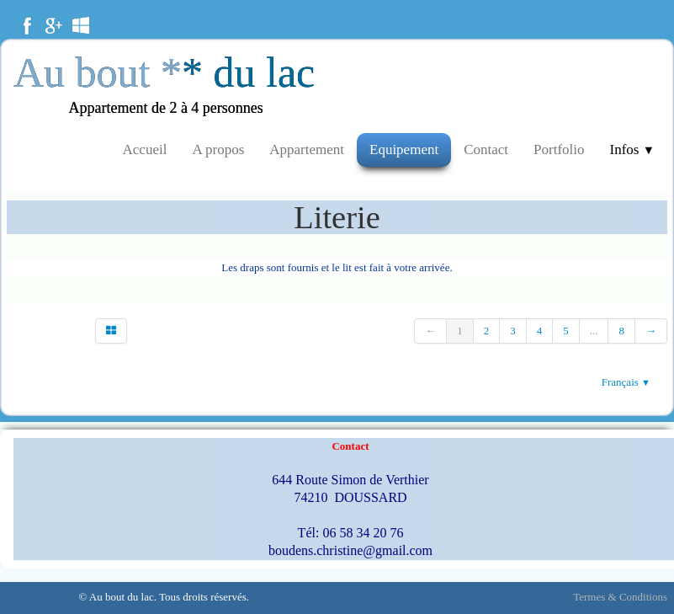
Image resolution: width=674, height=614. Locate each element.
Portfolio (558, 149)
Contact (486, 149)
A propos (218, 149)
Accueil (145, 149)
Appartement (306, 149)
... (594, 330)
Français (626, 382)
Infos (632, 149)
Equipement (403, 149)
